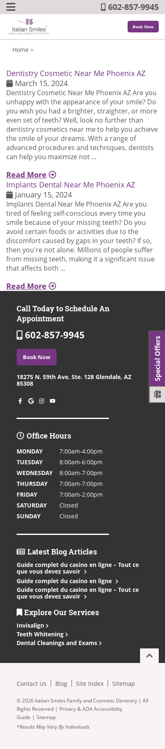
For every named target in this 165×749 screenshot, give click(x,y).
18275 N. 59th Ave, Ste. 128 (74, 380)
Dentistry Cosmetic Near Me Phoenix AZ (75, 73)
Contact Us (32, 683)
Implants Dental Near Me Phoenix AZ (70, 185)
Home (20, 50)
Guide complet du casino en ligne (67, 581)
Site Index (89, 683)
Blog (61, 683)
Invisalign (33, 625)
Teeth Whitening (42, 634)
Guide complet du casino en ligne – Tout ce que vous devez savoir (78, 568)
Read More (31, 175)
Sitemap (123, 683)
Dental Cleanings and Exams (59, 643)
